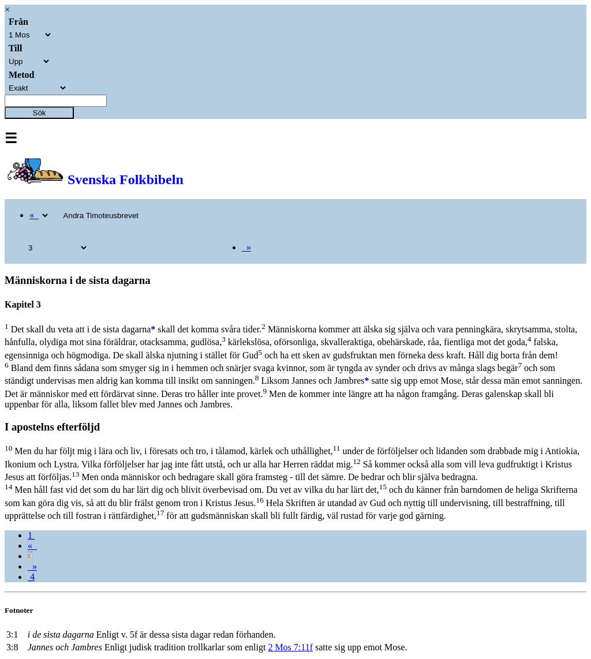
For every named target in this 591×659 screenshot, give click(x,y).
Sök (39, 112)
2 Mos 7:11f (290, 647)
